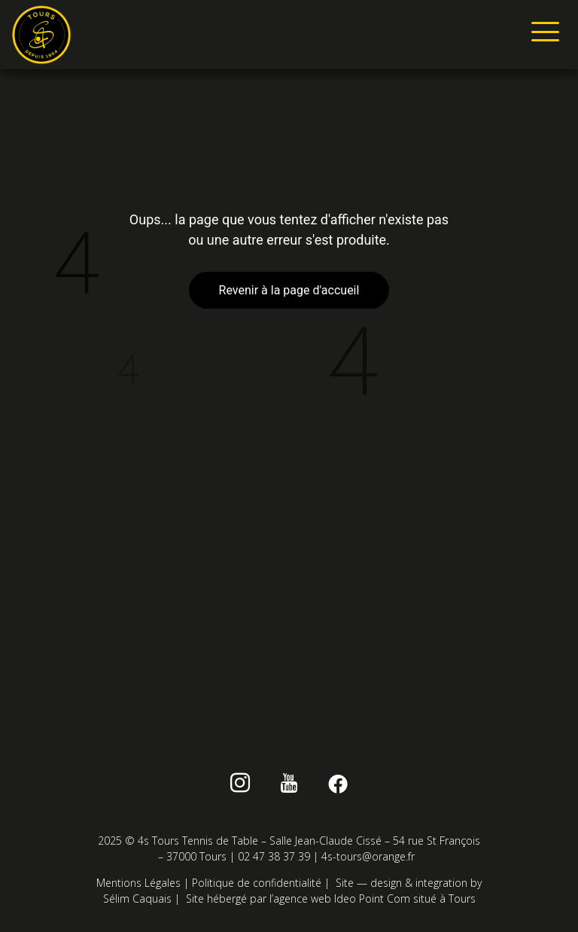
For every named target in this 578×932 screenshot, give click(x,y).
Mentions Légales (138, 883)
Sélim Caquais (137, 898)
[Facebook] (337, 786)
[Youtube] (289, 786)
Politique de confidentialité (256, 883)
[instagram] (240, 786)
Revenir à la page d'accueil (289, 290)
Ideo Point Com (372, 898)
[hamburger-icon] (542, 35)
